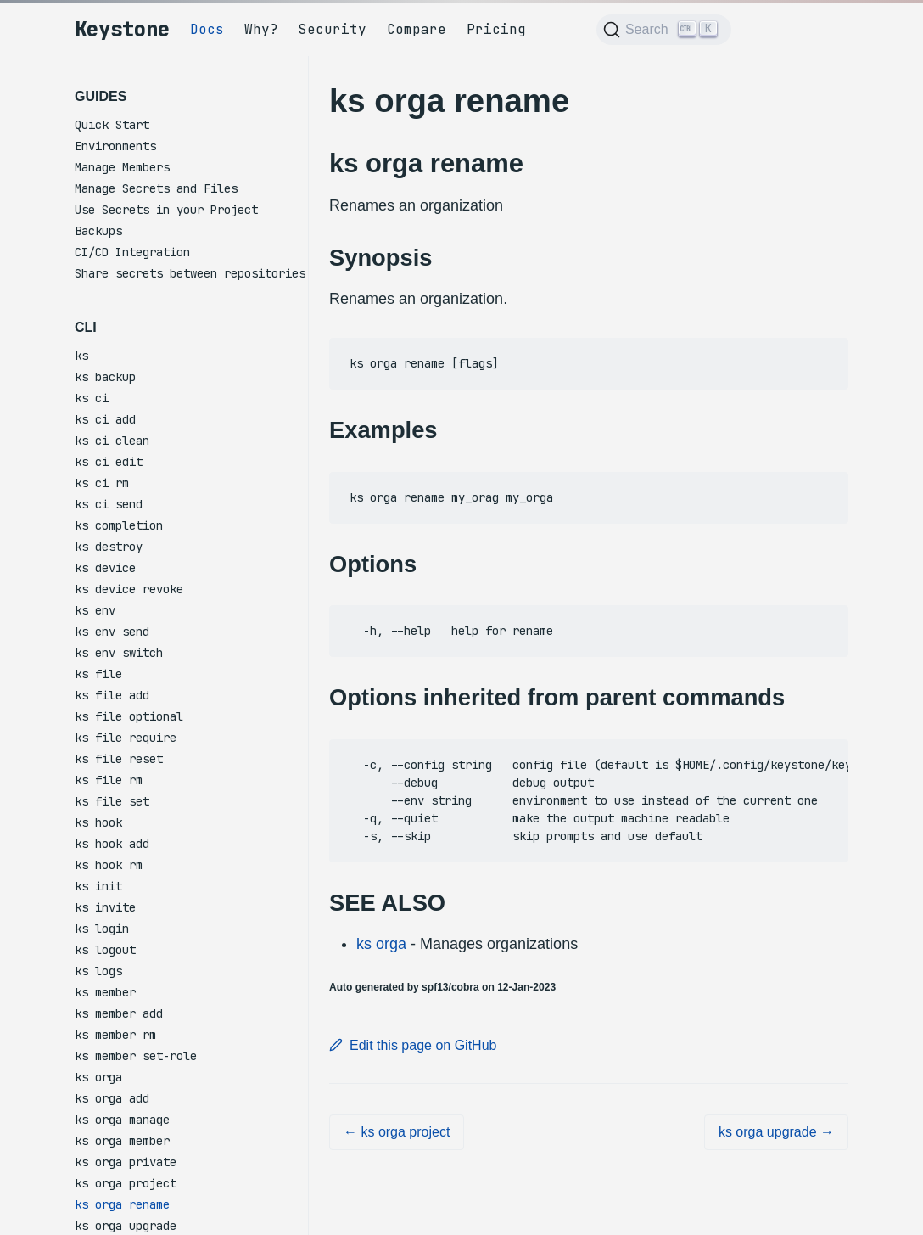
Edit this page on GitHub (412, 1045)
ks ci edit (109, 461)
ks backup (105, 377)
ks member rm (115, 1034)
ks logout (105, 949)
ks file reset (119, 758)
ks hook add (112, 843)
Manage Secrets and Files (156, 188)
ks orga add (112, 1098)
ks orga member (122, 1140)
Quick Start (112, 124)
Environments (115, 146)
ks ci (92, 398)
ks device (105, 567)
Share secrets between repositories (190, 273)
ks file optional (129, 716)
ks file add (112, 695)
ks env (95, 610)
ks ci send (109, 504)
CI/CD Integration (132, 252)
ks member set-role (136, 1056)
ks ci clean (112, 440)
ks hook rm (109, 865)
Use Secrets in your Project (166, 209)
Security (332, 29)
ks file (98, 674)
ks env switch (119, 652)
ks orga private (125, 1162)
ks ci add (105, 419)
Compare (416, 29)
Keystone (122, 29)
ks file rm (109, 780)
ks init (98, 886)
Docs (207, 29)
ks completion (119, 525)
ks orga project (125, 1183)
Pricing (496, 29)
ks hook (98, 822)
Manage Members (122, 167)
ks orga (98, 1077)
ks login (102, 928)
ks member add (119, 1013)
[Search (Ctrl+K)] (663, 29)
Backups (98, 231)
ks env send (112, 631)
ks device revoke (129, 589)
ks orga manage (122, 1119)
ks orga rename (122, 1204)
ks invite (105, 907)
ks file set (112, 801)
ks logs (98, 971)
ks (81, 355)
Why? (261, 29)
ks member (105, 992)
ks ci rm (102, 483)
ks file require (125, 737)
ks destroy (109, 546)
